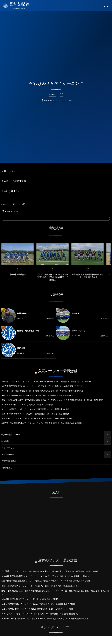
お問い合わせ (7, 468)
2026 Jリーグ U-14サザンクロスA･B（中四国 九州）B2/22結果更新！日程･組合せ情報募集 (36, 419)
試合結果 (5, 441)
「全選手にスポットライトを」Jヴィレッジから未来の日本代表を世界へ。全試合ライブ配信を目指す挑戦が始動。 (46, 382)
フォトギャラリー (8, 448)
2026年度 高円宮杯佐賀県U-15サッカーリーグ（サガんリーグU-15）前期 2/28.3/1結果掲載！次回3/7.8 (41, 386)
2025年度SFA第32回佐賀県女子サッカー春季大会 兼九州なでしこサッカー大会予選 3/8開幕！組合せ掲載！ (43, 391)
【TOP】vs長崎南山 (17, 277)
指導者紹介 (22, 313)
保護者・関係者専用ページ (28, 331)
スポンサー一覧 (7, 455)
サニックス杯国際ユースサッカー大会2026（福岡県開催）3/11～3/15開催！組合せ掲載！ (36, 409)
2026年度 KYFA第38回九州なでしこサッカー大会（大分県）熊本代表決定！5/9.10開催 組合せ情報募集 (41, 423)
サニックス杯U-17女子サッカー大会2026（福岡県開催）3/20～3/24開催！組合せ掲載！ (35, 414)
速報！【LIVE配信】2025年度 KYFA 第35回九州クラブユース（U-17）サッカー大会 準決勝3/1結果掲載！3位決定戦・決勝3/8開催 (52, 400)
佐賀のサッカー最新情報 (57, 371)
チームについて (78, 331)
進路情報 (75, 313)
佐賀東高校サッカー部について (14, 435)
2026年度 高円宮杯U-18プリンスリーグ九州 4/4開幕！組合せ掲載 (27, 405)
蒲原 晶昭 (21, 348)
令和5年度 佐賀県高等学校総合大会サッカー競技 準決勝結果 (87, 278)
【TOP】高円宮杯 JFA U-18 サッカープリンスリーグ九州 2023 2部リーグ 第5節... (52, 279)
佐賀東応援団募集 (8, 461)
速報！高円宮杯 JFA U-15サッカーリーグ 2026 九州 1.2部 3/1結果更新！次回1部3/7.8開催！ (37, 395)
